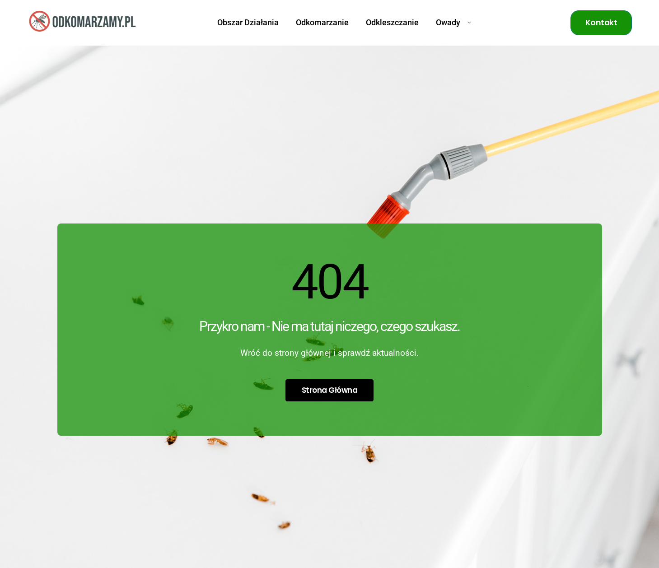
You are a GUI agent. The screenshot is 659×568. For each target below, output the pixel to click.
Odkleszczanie (392, 22)
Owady (454, 22)
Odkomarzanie (322, 22)
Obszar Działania (248, 22)
